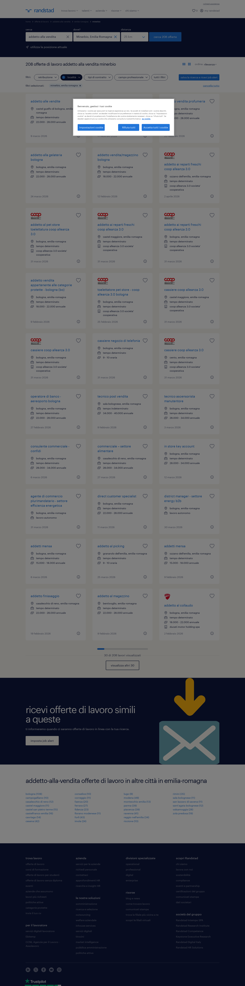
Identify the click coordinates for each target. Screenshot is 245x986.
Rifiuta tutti (128, 127)
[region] (123, 117)
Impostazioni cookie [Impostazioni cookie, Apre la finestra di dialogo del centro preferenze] (91, 127)
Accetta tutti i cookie (155, 127)
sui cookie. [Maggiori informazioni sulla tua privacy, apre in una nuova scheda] (146, 119)
